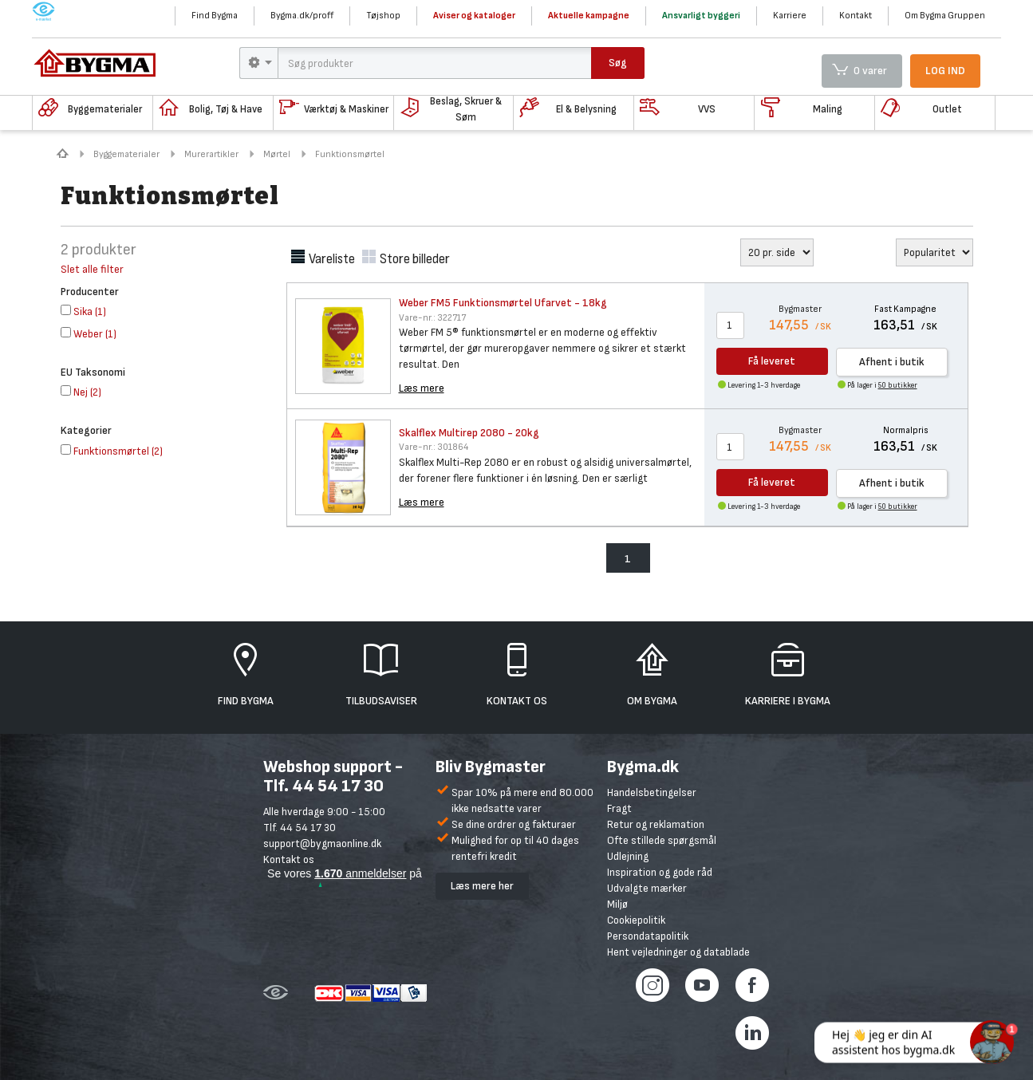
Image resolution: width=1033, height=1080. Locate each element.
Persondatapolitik (647, 936)
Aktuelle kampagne (588, 16)
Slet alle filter (92, 269)
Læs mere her (482, 886)
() (83, 311)
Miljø (617, 904)
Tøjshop (383, 16)
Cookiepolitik (636, 920)
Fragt (619, 808)
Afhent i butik (892, 362)
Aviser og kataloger (474, 16)
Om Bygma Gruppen (945, 16)
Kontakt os (288, 859)
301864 (433, 447)
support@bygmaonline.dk (322, 843)
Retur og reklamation (655, 824)
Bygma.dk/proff (301, 16)
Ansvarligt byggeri (701, 16)
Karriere (789, 16)
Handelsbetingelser (651, 792)
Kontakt (855, 16)
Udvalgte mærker (647, 888)
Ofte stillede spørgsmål (661, 840)
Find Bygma (214, 16)
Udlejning (628, 856)
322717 (432, 318)
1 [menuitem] (628, 559)
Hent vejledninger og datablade (678, 952)
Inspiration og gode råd (659, 872)
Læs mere (421, 388)
